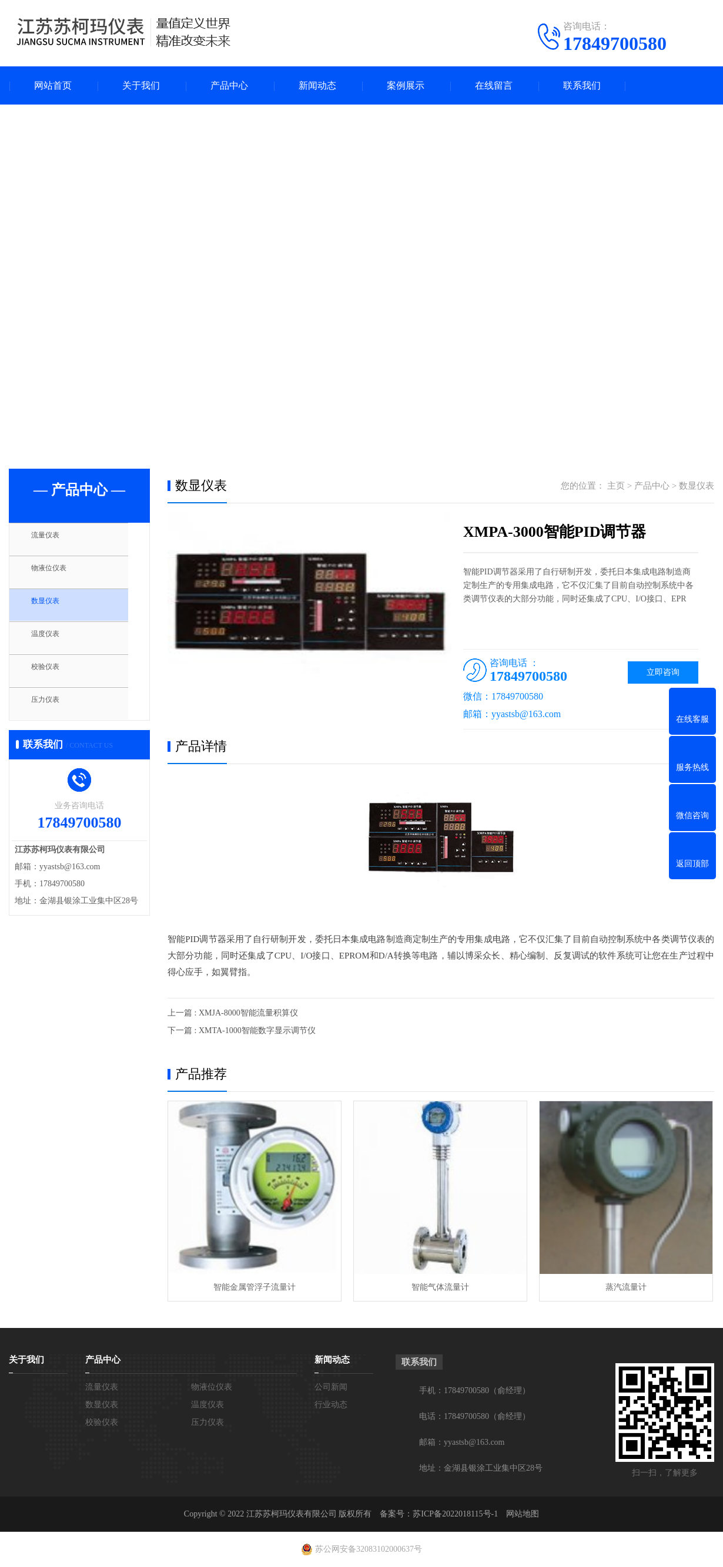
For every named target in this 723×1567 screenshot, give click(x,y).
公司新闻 (330, 1387)
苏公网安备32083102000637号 (368, 1549)
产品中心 (229, 85)
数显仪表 (54, 609)
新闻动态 (317, 85)
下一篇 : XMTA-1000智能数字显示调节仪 (242, 1030)
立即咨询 (663, 672)
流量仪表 (54, 540)
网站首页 (53, 85)
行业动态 (330, 1404)
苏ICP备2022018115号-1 (455, 1513)
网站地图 (522, 1513)
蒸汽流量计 (626, 1287)
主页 (616, 485)
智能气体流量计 (440, 1287)
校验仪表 (54, 679)
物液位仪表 (58, 575)
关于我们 (141, 85)
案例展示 (405, 85)
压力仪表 (54, 713)
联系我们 (582, 85)
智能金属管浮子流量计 (254, 1287)
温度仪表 (54, 644)
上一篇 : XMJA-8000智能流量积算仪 (233, 1012)
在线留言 (494, 85)
